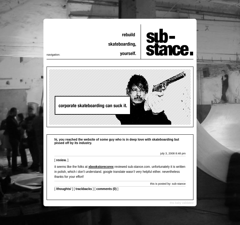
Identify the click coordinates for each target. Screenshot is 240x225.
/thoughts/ (63, 189)
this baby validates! (182, 202)
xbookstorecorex (101, 166)
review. (61, 160)
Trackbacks (84, 189)
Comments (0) (106, 189)
